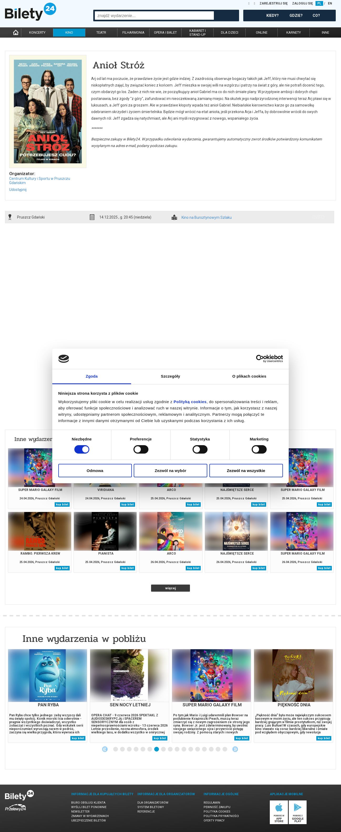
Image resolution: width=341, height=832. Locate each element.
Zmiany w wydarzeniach (90, 816)
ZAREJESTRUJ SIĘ (274, 3)
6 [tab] (150, 749)
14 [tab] (204, 749)
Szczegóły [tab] (170, 376)
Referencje (146, 811)
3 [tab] (129, 749)
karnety (293, 32)
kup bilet (62, 504)
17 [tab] (225, 749)
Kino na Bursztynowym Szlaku (207, 218)
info (318, 216)
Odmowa (95, 470)
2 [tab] (122, 749)
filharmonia (133, 32)
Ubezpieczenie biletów (88, 820)
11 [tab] (184, 749)
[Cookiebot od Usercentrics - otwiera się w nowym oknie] (260, 359)
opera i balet (165, 32)
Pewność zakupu (217, 807)
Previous (105, 749)
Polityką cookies (190, 401)
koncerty (37, 32)
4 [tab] (136, 749)
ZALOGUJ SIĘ (302, 3)
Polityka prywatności (221, 816)
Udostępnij (18, 189)
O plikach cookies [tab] (249, 376)
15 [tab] (211, 749)
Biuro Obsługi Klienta (88, 802)
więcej (170, 588)
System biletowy (150, 807)
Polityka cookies (217, 811)
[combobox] (154, 15)
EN (330, 3)
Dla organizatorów (152, 802)
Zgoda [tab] (92, 376)
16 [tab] (218, 749)
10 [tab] (177, 749)
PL (319, 3)
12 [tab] (191, 749)
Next (235, 749)
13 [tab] (197, 749)
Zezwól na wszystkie (246, 470)
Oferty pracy (214, 820)
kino (69, 32)
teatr (101, 32)
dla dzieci (229, 32)
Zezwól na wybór (170, 470)
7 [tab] (156, 749)
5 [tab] (143, 749)
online (261, 32)
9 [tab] (170, 749)
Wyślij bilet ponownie (88, 807)
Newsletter (80, 811)
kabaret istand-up (197, 33)
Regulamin (212, 802)
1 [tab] (115, 749)
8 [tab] (163, 749)
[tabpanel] (47, 696)
